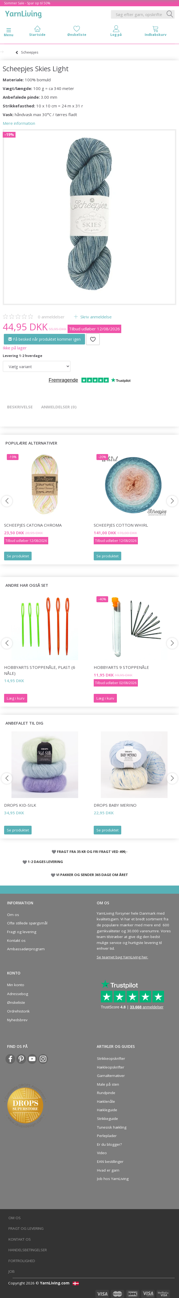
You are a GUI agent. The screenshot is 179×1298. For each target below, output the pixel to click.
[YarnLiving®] (23, 13)
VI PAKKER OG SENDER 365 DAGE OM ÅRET (92, 874)
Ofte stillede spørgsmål (27, 923)
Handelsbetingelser (27, 1249)
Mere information (19, 123)
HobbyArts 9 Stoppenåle (121, 667)
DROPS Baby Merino (115, 805)
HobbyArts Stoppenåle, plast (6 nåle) (39, 670)
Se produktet (18, 556)
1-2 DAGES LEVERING (45, 861)
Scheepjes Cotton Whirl (121, 525)
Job (11, 1271)
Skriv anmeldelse (95, 316)
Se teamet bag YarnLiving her (122, 957)
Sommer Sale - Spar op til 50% (27, 3)
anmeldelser (51, 316)
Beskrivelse (20, 406)
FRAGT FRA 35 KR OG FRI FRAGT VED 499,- (92, 851)
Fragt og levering (21, 931)
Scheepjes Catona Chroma (33, 525)
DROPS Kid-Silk (20, 805)
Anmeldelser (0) (59, 406)
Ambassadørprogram (26, 948)
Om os (13, 914)
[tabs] (155, 32)
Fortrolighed (21, 1260)
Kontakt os (16, 940)
